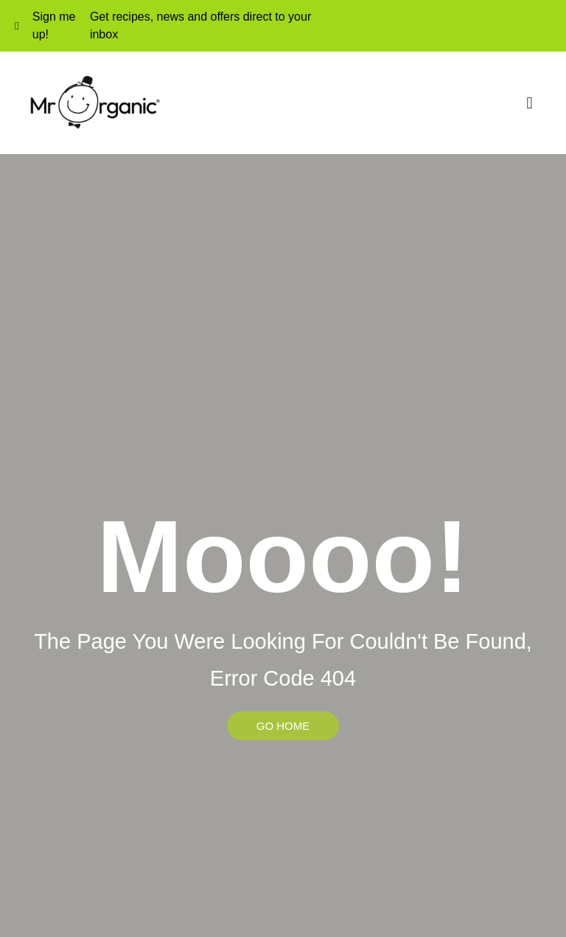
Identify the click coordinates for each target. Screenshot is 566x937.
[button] (530, 103)
